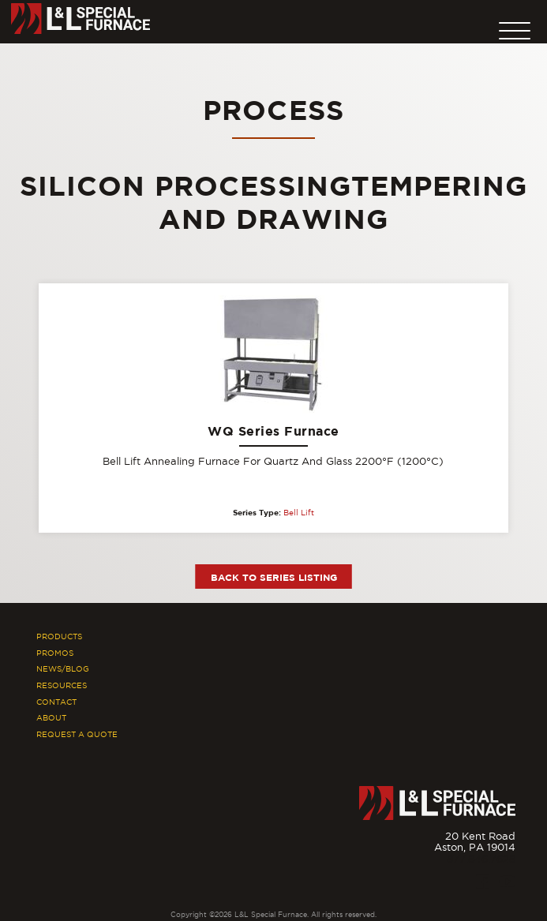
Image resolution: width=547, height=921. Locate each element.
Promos (54, 653)
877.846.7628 (481, 858)
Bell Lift (298, 512)
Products (59, 636)
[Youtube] (507, 881)
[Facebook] (482, 881)
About (51, 717)
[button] (514, 27)
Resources (61, 685)
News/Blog (62, 669)
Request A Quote (77, 734)
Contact (56, 702)
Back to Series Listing (274, 577)
